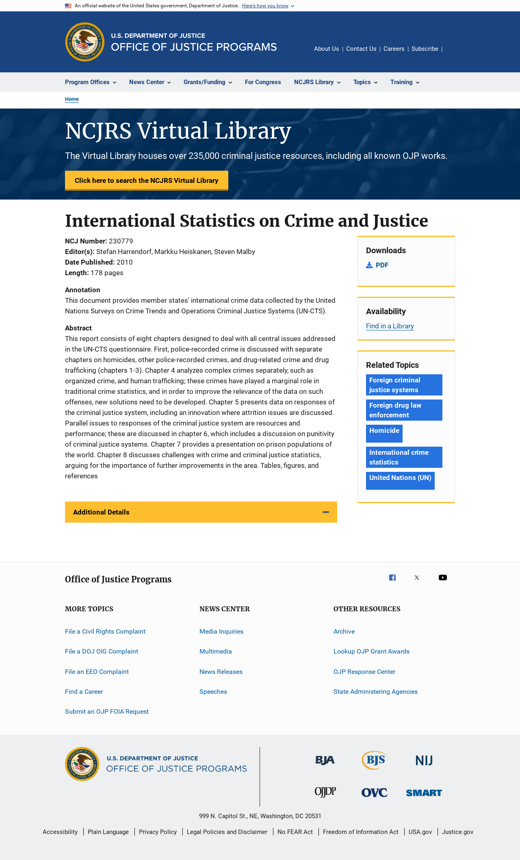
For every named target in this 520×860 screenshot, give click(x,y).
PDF (382, 265)
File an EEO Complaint (97, 671)
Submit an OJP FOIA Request (107, 711)
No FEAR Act (295, 832)
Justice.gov (457, 832)
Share (455, 54)
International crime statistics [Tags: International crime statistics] (399, 457)
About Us (326, 48)
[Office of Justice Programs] (85, 42)
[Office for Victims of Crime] (375, 798)
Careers (394, 48)
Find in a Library (390, 326)
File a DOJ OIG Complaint (101, 651)
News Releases (221, 671)
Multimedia (215, 651)
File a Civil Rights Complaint (105, 631)
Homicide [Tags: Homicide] (384, 430)
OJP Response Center (364, 671)
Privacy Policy (158, 832)
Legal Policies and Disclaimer (227, 832)
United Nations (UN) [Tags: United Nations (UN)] (400, 477)
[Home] (194, 42)
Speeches (213, 691)
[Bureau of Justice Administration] (325, 766)
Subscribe (425, 48)
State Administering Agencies (376, 691)
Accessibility (60, 832)
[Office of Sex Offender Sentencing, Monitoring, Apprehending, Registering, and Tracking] (424, 798)
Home (72, 99)
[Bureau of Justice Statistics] (375, 771)
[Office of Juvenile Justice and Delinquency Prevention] (325, 799)
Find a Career (84, 691)
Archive (344, 631)
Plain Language (108, 832)
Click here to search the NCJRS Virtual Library (147, 180)
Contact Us (361, 48)
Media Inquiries (221, 631)
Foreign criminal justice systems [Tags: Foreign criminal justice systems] (394, 385)
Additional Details (101, 512)
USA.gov (420, 832)
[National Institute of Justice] (424, 766)
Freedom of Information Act (361, 832)
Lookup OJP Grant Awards (372, 651)
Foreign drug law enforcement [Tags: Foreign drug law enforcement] (395, 410)
